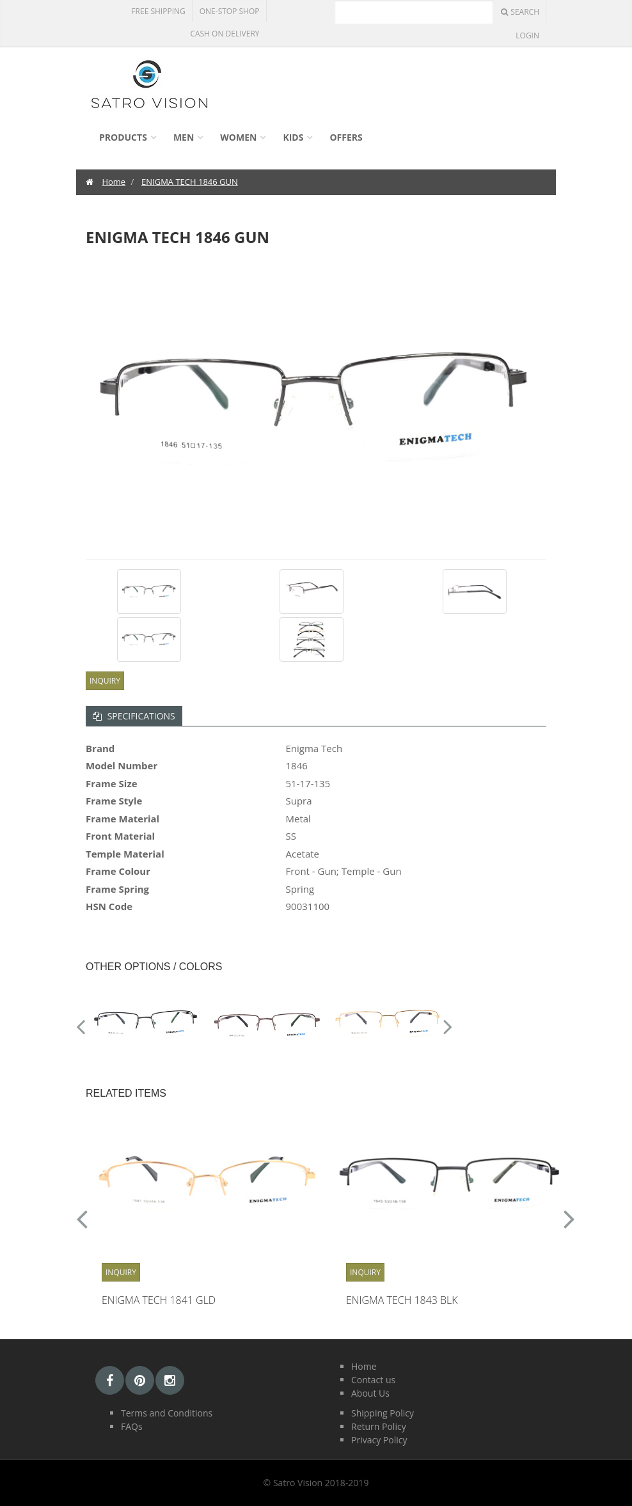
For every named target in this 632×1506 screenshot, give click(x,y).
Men (183, 137)
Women (238, 137)
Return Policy (378, 1426)
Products (123, 137)
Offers (345, 137)
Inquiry (105, 680)
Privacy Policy (379, 1440)
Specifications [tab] (134, 716)
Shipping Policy (382, 1413)
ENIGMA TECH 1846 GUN (189, 181)
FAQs (132, 1426)
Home (113, 181)
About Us (370, 1393)
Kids (293, 137)
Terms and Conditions (166, 1413)
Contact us (373, 1380)
